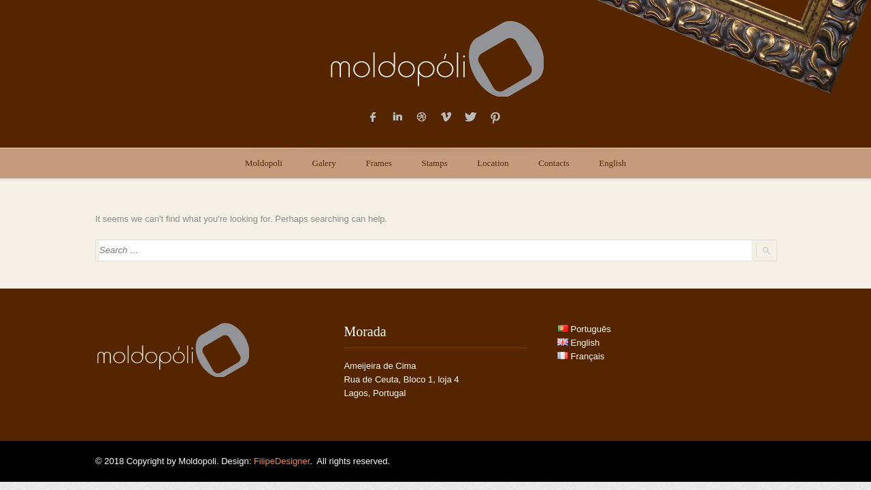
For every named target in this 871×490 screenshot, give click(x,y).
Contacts (554, 163)
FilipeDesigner (282, 461)
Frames (379, 163)
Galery (324, 163)
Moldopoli (263, 163)
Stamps (434, 163)
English (612, 163)
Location (492, 163)
